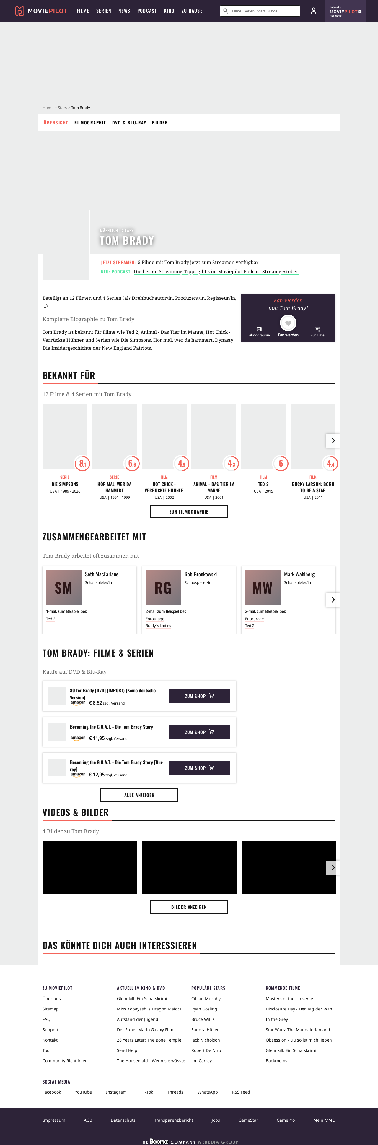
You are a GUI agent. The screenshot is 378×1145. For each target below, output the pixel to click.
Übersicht (56, 122)
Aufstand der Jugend (137, 1019)
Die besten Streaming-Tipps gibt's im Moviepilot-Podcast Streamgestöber (216, 271)
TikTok (147, 1092)
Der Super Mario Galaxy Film (145, 1029)
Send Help (127, 1050)
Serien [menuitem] (103, 10)
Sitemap (51, 1009)
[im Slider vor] (333, 441)
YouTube (83, 1092)
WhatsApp (208, 1092)
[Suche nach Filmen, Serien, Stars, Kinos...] (260, 11)
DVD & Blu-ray (129, 122)
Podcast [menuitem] (147, 10)
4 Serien (112, 298)
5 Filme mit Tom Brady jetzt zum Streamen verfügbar (198, 262)
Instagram (116, 1092)
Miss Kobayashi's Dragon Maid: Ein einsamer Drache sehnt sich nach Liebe (152, 1009)
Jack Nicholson (205, 1040)
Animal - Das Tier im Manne (172, 332)
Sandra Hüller (205, 1029)
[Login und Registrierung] (313, 11)
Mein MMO (324, 1120)
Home (48, 107)
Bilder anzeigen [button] (189, 906)
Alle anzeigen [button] (139, 795)
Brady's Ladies (158, 625)
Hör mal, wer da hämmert (183, 340)
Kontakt (50, 1040)
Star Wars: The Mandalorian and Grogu (300, 1029)
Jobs (216, 1120)
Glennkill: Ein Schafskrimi (142, 998)
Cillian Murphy (206, 998)
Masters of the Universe (289, 998)
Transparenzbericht (173, 1120)
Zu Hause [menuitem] (192, 10)
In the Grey (277, 1019)
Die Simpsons (136, 340)
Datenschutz (123, 1120)
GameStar (248, 1120)
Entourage (155, 618)
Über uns (52, 998)
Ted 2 (132, 332)
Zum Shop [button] (199, 696)
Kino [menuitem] (169, 10)
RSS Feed (241, 1092)
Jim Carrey (201, 1060)
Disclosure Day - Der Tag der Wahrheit (300, 1009)
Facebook (52, 1092)
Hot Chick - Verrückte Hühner (164, 487)
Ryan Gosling (204, 1009)
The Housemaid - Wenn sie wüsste (151, 1060)
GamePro (286, 1120)
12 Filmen (80, 298)
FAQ (46, 1019)
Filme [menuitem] (83, 10)
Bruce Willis (203, 1019)
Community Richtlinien (65, 1060)
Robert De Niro (206, 1050)
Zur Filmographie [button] (189, 511)
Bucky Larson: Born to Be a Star (313, 487)
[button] (259, 332)
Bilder (160, 122)
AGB (88, 1120)
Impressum (54, 1120)
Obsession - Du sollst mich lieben (299, 1040)
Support (50, 1029)
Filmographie (90, 122)
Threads (175, 1092)
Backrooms (276, 1060)
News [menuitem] (124, 10)
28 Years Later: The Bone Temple (149, 1040)
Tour (47, 1050)
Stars (62, 107)
